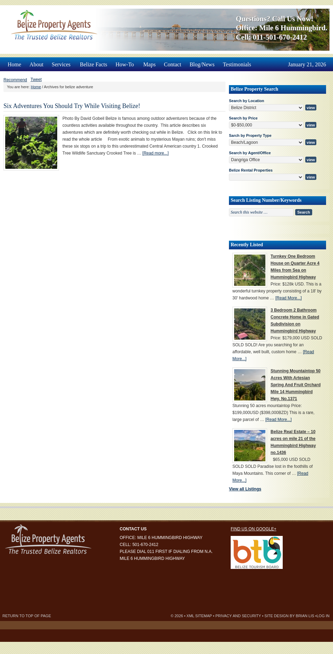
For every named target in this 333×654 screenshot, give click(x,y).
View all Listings (245, 489)
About (36, 64)
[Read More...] (288, 298)
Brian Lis (305, 616)
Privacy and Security (238, 616)
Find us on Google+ (253, 529)
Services (62, 62)
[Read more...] (155, 153)
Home (14, 64)
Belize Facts (93, 64)
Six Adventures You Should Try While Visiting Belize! (71, 105)
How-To (125, 62)
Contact (172, 64)
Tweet (36, 79)
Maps (149, 64)
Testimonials (237, 64)
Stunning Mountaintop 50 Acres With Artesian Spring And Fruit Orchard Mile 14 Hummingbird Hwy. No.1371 (296, 385)
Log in (323, 616)
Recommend (15, 79)
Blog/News (201, 64)
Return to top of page (26, 616)
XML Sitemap (199, 616)
